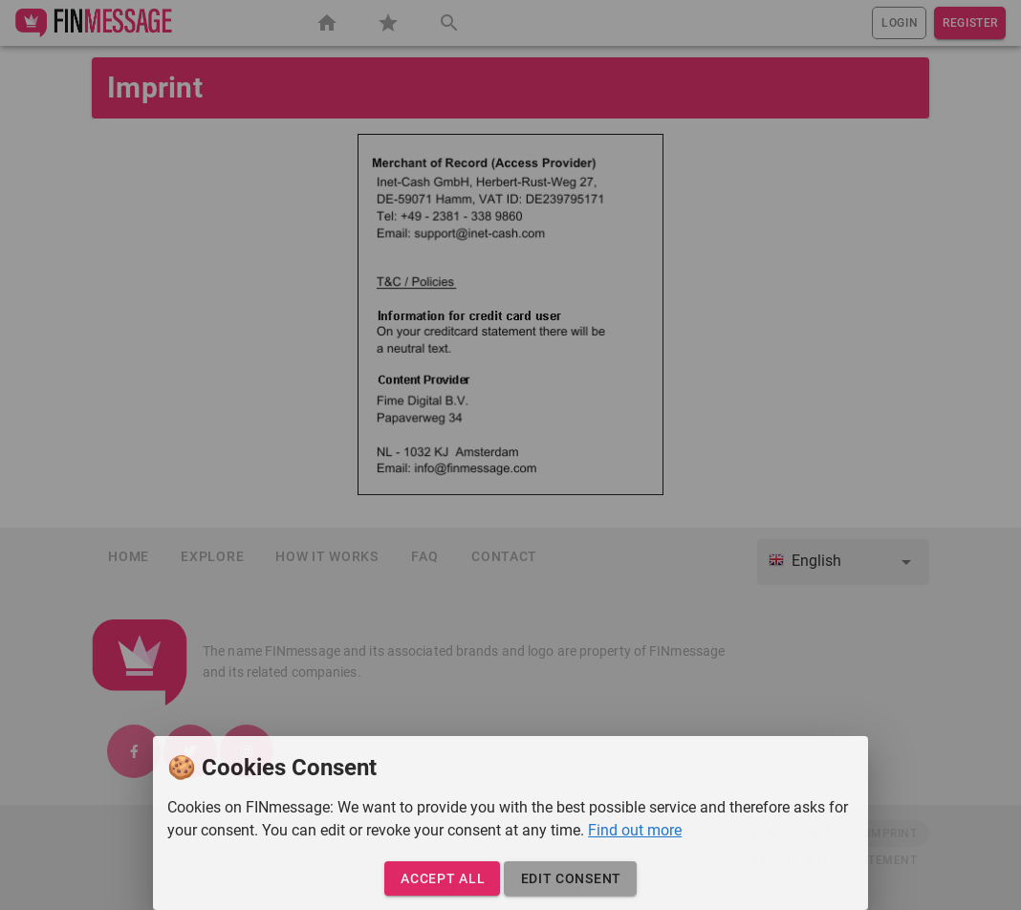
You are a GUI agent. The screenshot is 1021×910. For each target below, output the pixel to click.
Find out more (635, 830)
